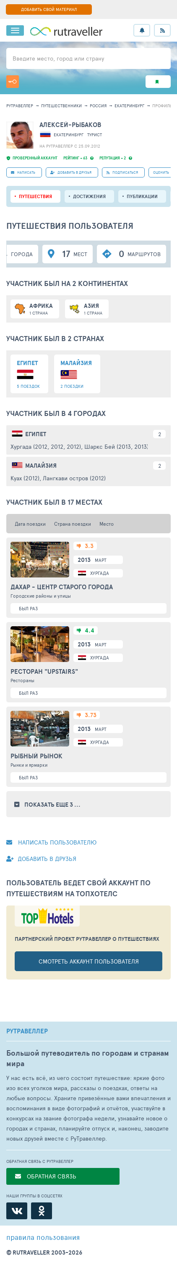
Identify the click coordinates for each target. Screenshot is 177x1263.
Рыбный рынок (36, 756)
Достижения (89, 196)
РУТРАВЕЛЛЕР (27, 1031)
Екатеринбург (129, 106)
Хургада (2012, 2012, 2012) (45, 446)
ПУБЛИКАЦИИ (142, 196)
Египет (35, 434)
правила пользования (43, 1237)
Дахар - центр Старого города (61, 587)
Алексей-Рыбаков (70, 125)
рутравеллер (19, 106)
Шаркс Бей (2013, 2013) (116, 446)
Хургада (99, 573)
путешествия (35, 196)
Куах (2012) (24, 478)
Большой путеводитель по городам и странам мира (87, 1058)
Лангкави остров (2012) (74, 478)
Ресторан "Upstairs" (44, 671)
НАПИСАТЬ (23, 172)
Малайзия (41, 465)
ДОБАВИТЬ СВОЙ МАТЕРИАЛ (49, 9)
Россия (98, 106)
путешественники (61, 106)
